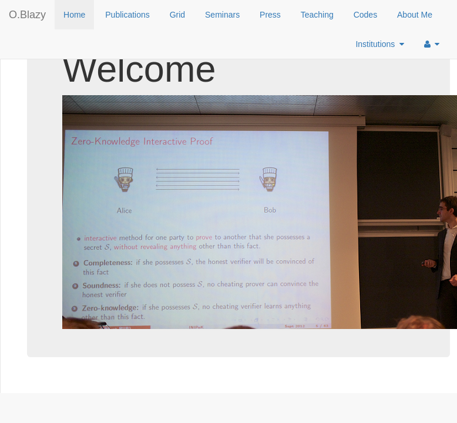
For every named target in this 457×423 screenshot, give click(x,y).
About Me (414, 14)
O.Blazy (27, 15)
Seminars (222, 14)
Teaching (317, 14)
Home (74, 14)
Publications (127, 14)
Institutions (379, 44)
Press (270, 14)
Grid (177, 14)
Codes (365, 14)
